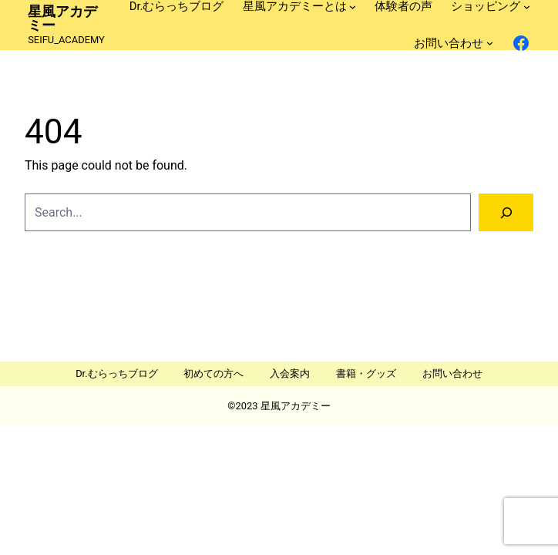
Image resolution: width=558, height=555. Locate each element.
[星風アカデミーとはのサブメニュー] (352, 6)
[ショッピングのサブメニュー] (526, 6)
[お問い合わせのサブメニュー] (489, 42)
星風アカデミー (62, 18)
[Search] (506, 212)
